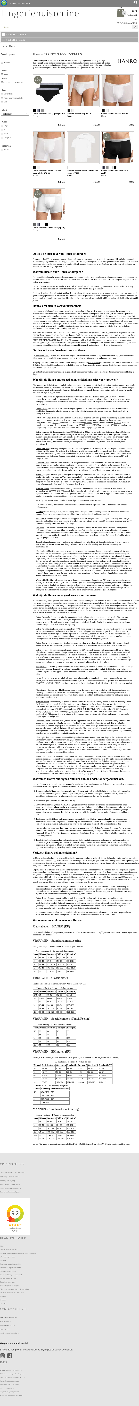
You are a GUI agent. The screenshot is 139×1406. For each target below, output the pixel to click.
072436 (82, 425)
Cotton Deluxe (94, 362)
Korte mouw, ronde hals (12, 98)
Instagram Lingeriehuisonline (10, 1264)
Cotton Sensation (42, 448)
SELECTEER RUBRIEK (14, 34)
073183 (58, 709)
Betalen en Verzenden (8, 1278)
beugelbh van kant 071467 (46, 482)
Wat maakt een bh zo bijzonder (11, 1370)
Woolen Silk (41, 756)
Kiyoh (15, 1230)
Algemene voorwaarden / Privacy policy (14, 1289)
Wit (4, 129)
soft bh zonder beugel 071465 (74, 482)
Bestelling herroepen (7, 1282)
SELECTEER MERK (13, 40)
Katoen (5, 149)
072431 (89, 423)
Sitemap (3, 1300)
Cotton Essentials (42, 365)
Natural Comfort (42, 489)
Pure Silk (39, 511)
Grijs (4, 125)
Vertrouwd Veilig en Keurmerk (11, 1275)
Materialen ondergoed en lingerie (12, 1374)
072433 (117, 423)
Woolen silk (40, 580)
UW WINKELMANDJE (127, 23)
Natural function (42, 702)
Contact (3, 1303)
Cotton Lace (41, 418)
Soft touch (40, 528)
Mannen (5, 62)
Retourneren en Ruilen (8, 1271)
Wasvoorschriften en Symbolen (11, 1395)
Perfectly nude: (42, 500)
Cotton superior (42, 650)
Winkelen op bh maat (7, 1257)
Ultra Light (40, 551)
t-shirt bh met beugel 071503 (110, 479)
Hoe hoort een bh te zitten (9, 1384)
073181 (47, 711)
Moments (39, 474)
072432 (55, 423)
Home (4, 46)
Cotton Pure (56, 365)
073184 (80, 709)
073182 (75, 711)
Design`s (6, 137)
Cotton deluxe (41, 898)
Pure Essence (41, 505)
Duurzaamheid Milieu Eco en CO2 (12, 1377)
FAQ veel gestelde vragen (9, 1285)
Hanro (12, 46)
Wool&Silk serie (42, 356)
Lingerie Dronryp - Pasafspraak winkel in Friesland (18, 1253)
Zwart (4, 133)
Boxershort (6, 94)
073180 (115, 709)
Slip (4, 102)
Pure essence (41, 912)
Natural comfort (42, 886)
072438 (114, 425)
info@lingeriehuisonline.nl (9, 1333)
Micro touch (41, 690)
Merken (3, 1296)
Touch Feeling (41, 542)
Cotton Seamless (42, 372)
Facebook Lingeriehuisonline (10, 1268)
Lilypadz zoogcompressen (9, 1392)
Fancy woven (41, 666)
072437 (96, 425)
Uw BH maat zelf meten (8, 1250)
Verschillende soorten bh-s (9, 1381)
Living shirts (41, 678)
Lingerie (3, 1260)
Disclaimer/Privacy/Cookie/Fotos (12, 1293)
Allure (38, 397)
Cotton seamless (42, 432)
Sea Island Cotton (43, 721)
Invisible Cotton (42, 463)
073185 (100, 709)
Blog (1, 1246)
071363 (45, 458)
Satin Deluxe (41, 518)
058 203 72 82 (20, 1172)
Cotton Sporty (41, 643)
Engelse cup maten (7, 1388)
